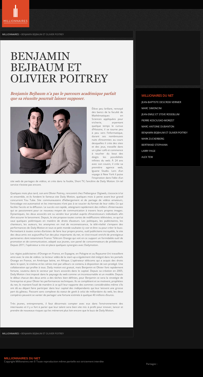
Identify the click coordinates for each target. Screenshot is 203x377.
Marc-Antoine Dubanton (157, 126)
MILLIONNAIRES (10, 34)
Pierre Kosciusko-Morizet (157, 120)
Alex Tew (147, 157)
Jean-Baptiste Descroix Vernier (161, 102)
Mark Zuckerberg (152, 138)
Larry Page (148, 151)
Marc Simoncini (151, 108)
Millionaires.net (24, 361)
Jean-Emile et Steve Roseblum (160, 114)
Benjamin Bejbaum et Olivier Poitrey (164, 132)
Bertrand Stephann (154, 145)
